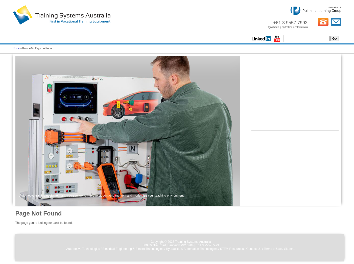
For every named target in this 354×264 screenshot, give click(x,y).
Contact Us (253, 249)
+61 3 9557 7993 (207, 245)
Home (16, 48)
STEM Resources (232, 249)
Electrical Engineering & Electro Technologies (133, 249)
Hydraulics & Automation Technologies (192, 249)
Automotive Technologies (83, 249)
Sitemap (289, 249)
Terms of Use (273, 249)
